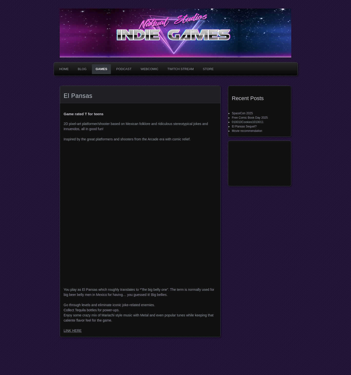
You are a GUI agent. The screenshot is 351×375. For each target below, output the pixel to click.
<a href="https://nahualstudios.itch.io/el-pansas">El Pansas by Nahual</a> (131, 260)
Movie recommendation (247, 131)
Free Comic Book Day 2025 (250, 117)
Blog (82, 69)
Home (64, 69)
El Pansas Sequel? (244, 126)
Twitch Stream (180, 69)
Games (101, 69)
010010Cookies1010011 (247, 122)
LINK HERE (73, 331)
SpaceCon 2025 (242, 113)
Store (208, 69)
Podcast (124, 69)
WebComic (149, 69)
